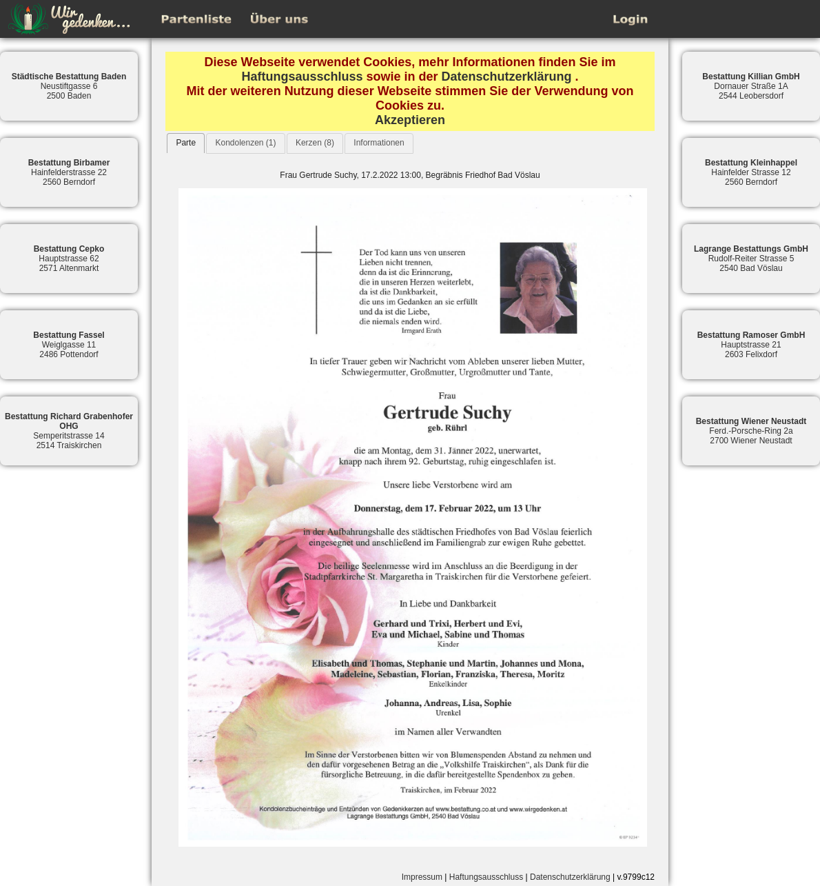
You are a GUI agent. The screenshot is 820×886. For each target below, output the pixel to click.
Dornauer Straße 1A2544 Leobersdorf (750, 86)
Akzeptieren (410, 120)
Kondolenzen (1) (245, 143)
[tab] (186, 143)
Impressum (422, 877)
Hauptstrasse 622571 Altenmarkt (69, 258)
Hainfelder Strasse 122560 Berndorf (751, 172)
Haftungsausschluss (301, 76)
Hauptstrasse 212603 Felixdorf (751, 344)
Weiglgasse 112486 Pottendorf (68, 344)
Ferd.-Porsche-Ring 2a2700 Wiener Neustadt (751, 430)
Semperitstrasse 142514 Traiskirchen (69, 431)
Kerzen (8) (315, 143)
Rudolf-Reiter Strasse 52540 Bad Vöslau (751, 258)
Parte (186, 143)
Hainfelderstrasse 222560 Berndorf (69, 172)
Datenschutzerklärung (507, 76)
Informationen (378, 143)
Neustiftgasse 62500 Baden (69, 86)
